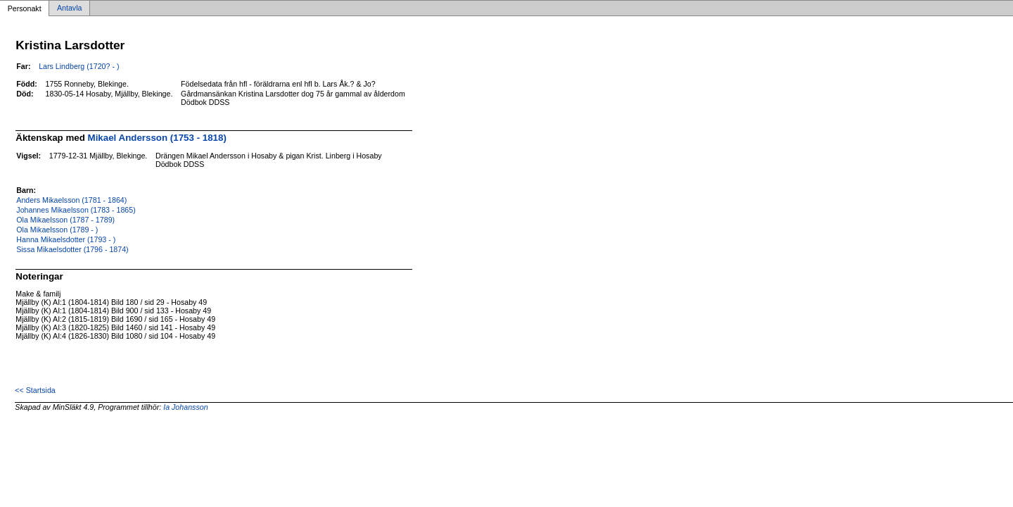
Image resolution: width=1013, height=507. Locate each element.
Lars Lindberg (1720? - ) (79, 66)
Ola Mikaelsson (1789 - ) (57, 229)
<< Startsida (35, 390)
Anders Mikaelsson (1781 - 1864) (71, 200)
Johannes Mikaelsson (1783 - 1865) (75, 210)
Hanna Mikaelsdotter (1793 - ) (65, 239)
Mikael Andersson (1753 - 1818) (157, 137)
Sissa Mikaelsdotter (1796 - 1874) (72, 249)
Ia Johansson (185, 407)
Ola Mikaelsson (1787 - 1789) (65, 219)
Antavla (69, 8)
